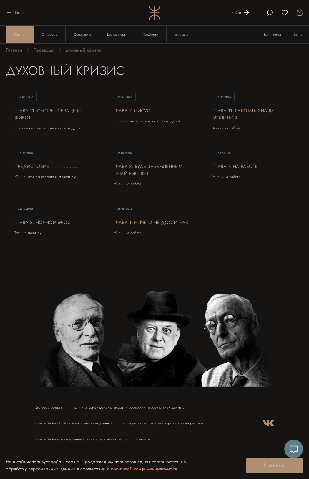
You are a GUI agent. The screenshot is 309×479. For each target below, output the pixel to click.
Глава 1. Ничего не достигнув (151, 222)
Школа (298, 34)
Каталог (20, 34)
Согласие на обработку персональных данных (73, 423)
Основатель (82, 34)
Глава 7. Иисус (132, 110)
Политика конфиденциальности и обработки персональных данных (128, 407)
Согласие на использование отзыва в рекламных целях (81, 439)
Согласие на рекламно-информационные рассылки (163, 423)
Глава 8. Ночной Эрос (42, 222)
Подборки (150, 34)
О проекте (49, 34)
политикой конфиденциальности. (145, 468)
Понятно (274, 465)
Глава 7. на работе (235, 166)
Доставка (182, 34)
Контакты (143, 439)
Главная (14, 50)
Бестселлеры (116, 34)
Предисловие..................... (47, 166)
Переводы (43, 50)
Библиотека (272, 34)
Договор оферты (49, 407)
